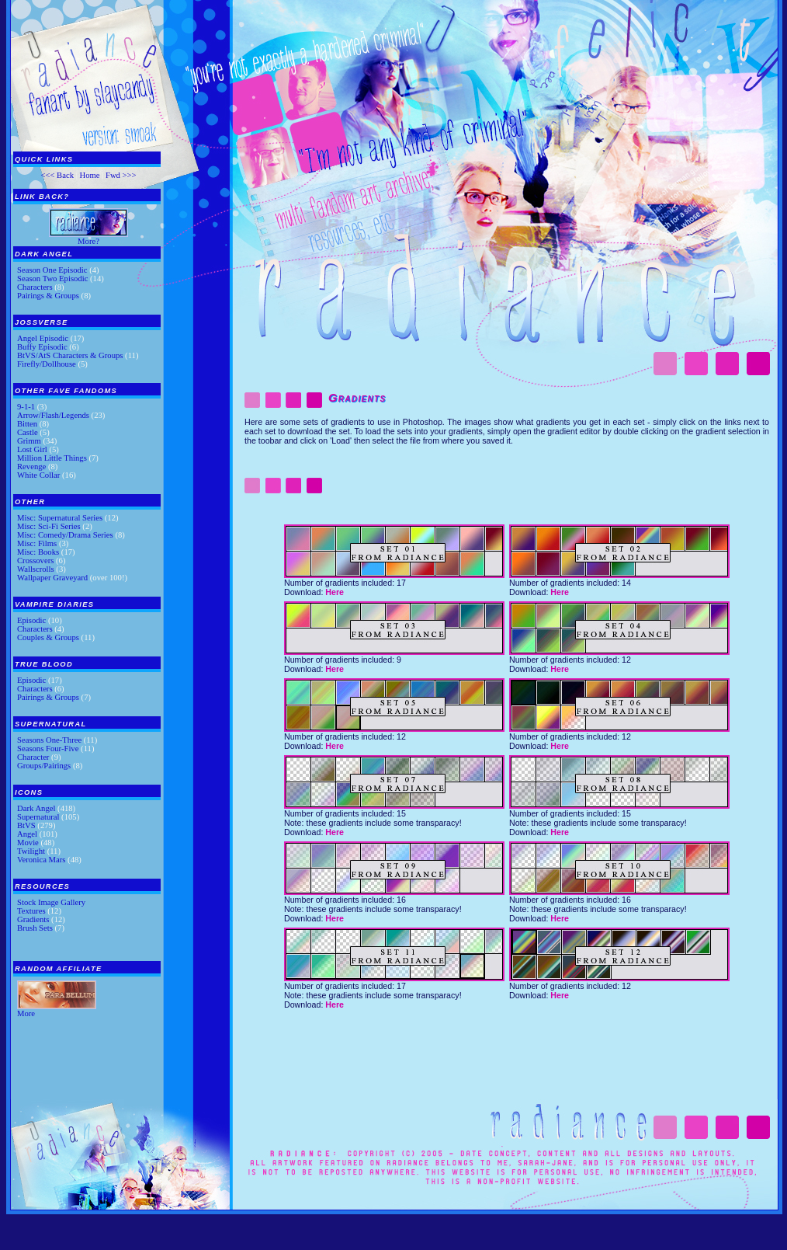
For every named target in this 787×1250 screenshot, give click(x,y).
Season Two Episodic (52, 278)
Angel (27, 834)
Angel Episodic (42, 338)
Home (89, 175)
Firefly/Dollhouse (46, 364)
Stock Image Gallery (51, 902)
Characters (35, 287)
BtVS (26, 825)
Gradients (33, 919)
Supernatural (38, 817)
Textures (31, 911)
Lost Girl (32, 449)
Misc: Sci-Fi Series (49, 526)
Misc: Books (38, 552)
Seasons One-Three (49, 740)
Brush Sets (35, 928)
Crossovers (35, 560)
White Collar (38, 475)
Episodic (31, 620)
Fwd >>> (121, 175)
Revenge (31, 466)
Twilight (31, 851)
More (26, 1013)
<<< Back (57, 175)
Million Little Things (52, 458)
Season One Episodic (52, 270)
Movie (28, 842)
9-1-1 (26, 406)
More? (88, 241)
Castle (27, 432)
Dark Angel (36, 808)
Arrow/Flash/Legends (53, 415)
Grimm (29, 441)
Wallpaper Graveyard (52, 577)
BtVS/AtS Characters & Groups (70, 355)
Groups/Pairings (44, 765)
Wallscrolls (35, 569)
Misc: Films (37, 543)
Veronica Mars (41, 859)
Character (33, 757)
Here (334, 592)
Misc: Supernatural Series (59, 518)
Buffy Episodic (42, 347)
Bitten (27, 424)
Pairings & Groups (48, 295)
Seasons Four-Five (47, 748)
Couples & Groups (48, 637)
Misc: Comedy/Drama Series (65, 535)
